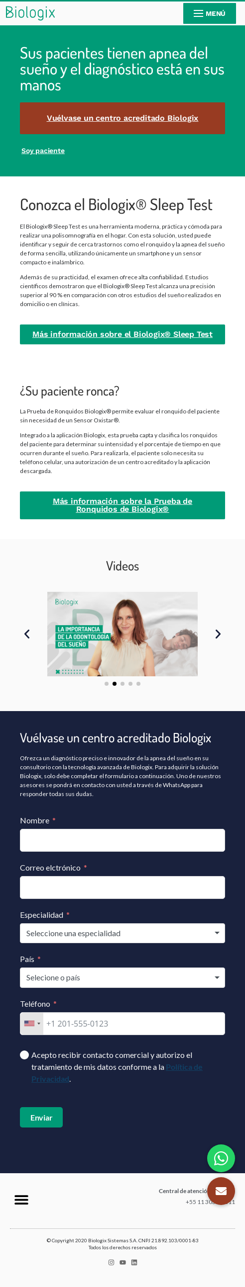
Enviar (41, 1117)
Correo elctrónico (50, 867)
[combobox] (122, 933)
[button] (27, 634)
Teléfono (35, 1003)
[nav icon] (209, 13)
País (27, 959)
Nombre (34, 820)
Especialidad (41, 914)
